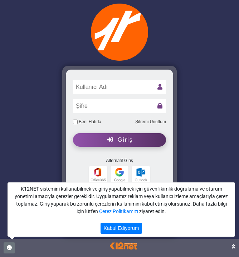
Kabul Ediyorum (121, 228)
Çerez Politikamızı (118, 211)
